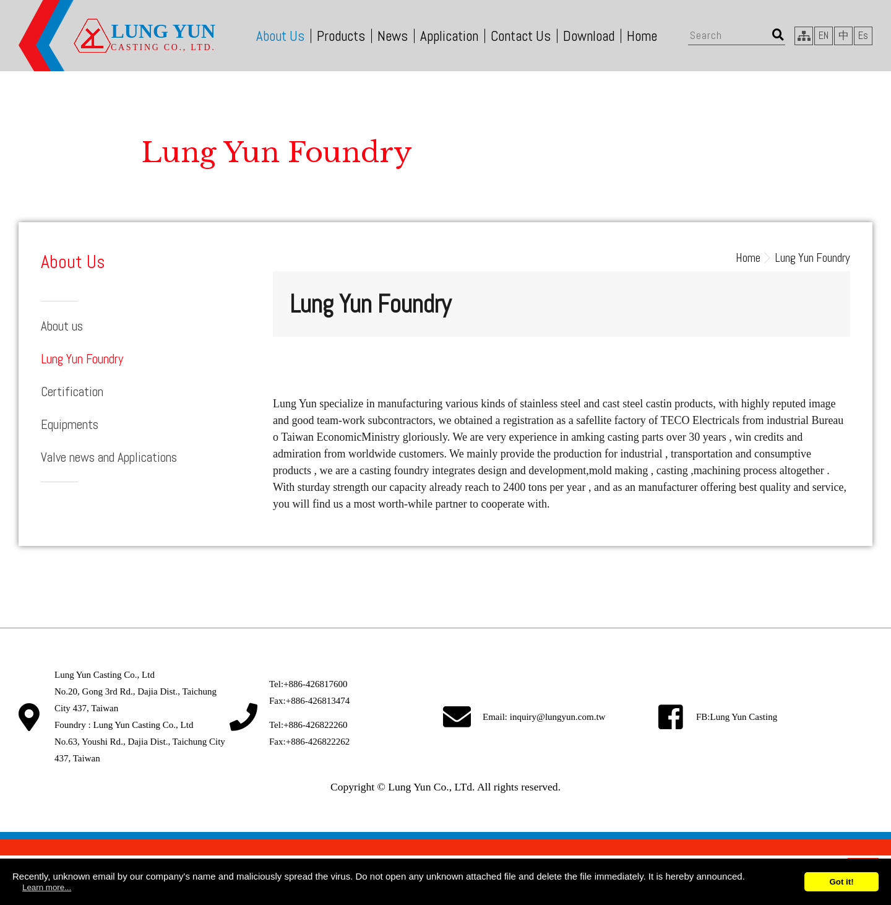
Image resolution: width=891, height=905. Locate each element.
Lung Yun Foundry (82, 358)
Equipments (69, 424)
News (392, 36)
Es (863, 35)
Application (449, 36)
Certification (72, 391)
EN (824, 35)
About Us (280, 36)
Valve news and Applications (109, 457)
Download (588, 36)
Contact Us (521, 36)
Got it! (841, 881)
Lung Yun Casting (744, 717)
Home (642, 36)
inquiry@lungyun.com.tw (558, 717)
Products (341, 36)
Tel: (308, 684)
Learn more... (46, 887)
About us (62, 326)
